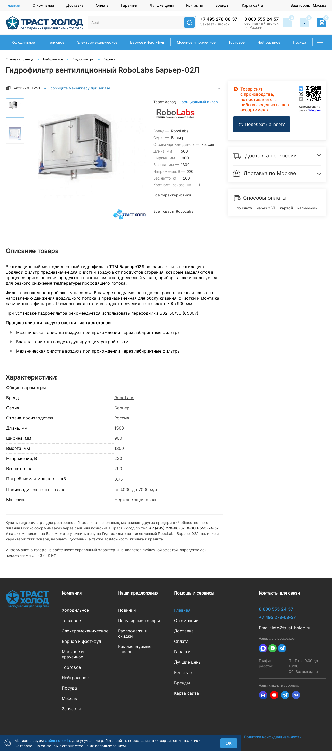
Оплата (102, 5)
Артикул (27, 88)
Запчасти (71, 708)
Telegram (314, 110)
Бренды (222, 5)
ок (229, 743)
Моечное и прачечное (73, 654)
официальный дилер (200, 102)
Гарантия (129, 5)
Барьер (121, 407)
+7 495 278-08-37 (218, 19)
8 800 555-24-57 (261, 19)
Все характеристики (172, 195)
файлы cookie (57, 740)
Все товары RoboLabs (173, 211)
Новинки (127, 610)
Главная (13, 5)
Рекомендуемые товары (134, 649)
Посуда (69, 688)
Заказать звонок (215, 24)
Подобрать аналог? (262, 124)
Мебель (69, 698)
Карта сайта (252, 5)
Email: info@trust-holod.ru (284, 627)
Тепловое (71, 620)
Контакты (194, 5)
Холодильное (75, 610)
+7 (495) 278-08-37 (167, 528)
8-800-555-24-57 (203, 528)
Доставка (75, 5)
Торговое (71, 667)
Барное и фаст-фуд (81, 641)
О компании (43, 5)
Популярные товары (139, 620)
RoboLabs (124, 397)
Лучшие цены (162, 5)
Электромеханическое (83, 630)
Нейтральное (75, 677)
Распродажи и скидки (133, 633)
